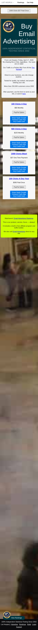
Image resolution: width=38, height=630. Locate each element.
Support (19, 627)
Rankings (20, 2)
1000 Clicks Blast (19, 154)
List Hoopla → (8, 2)
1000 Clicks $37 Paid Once (19, 10)
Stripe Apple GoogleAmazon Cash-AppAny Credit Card (19, 119)
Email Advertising (19, 231)
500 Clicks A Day (19, 129)
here (24, 94)
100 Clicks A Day (19, 104)
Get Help (30, 2)
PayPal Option (19, 112)
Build (29, 624)
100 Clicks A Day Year (19, 179)
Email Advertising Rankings (23, 218)
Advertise (14, 624)
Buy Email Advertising (19, 34)
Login (34, 624)
